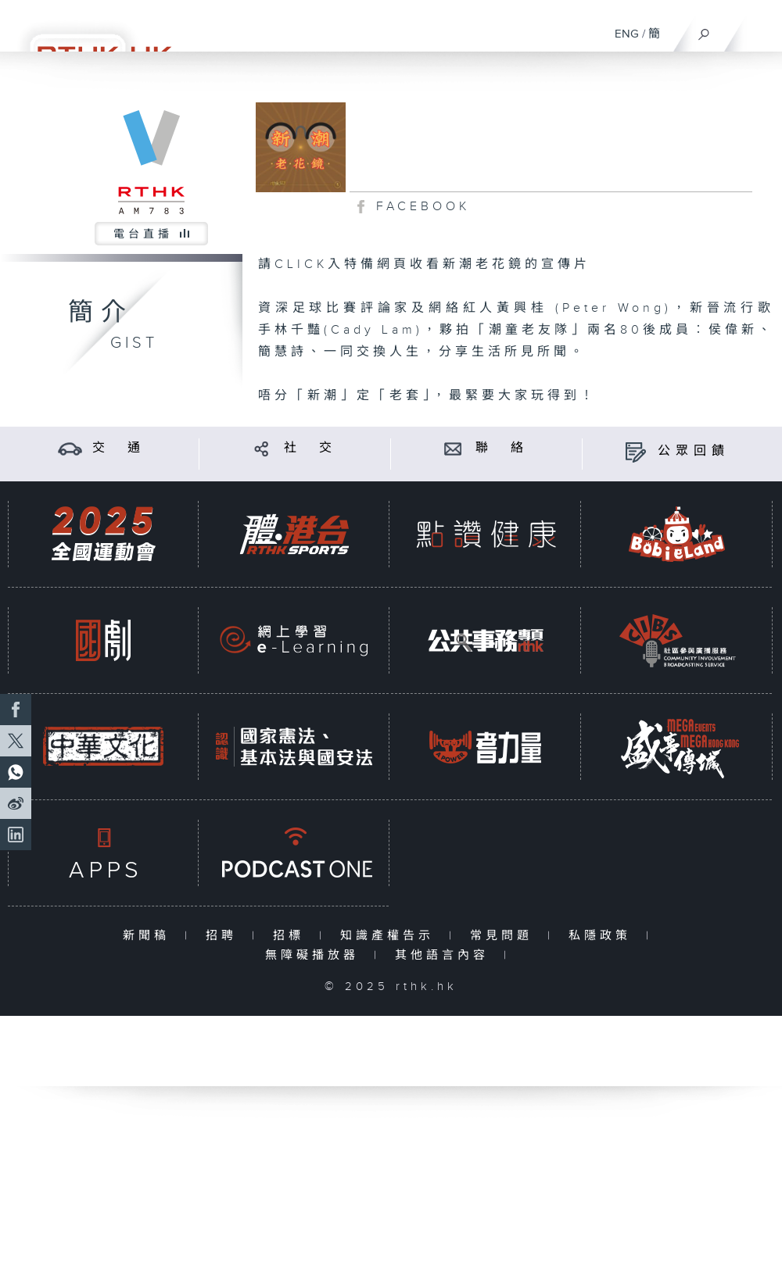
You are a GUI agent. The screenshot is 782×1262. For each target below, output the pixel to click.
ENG (627, 34)
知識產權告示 (390, 935)
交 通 (118, 448)
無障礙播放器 (315, 955)
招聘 (225, 935)
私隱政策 (603, 935)
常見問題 (505, 935)
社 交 (310, 448)
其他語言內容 (445, 955)
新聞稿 (150, 935)
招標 (292, 935)
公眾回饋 (694, 451)
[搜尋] (704, 30)
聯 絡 (502, 448)
